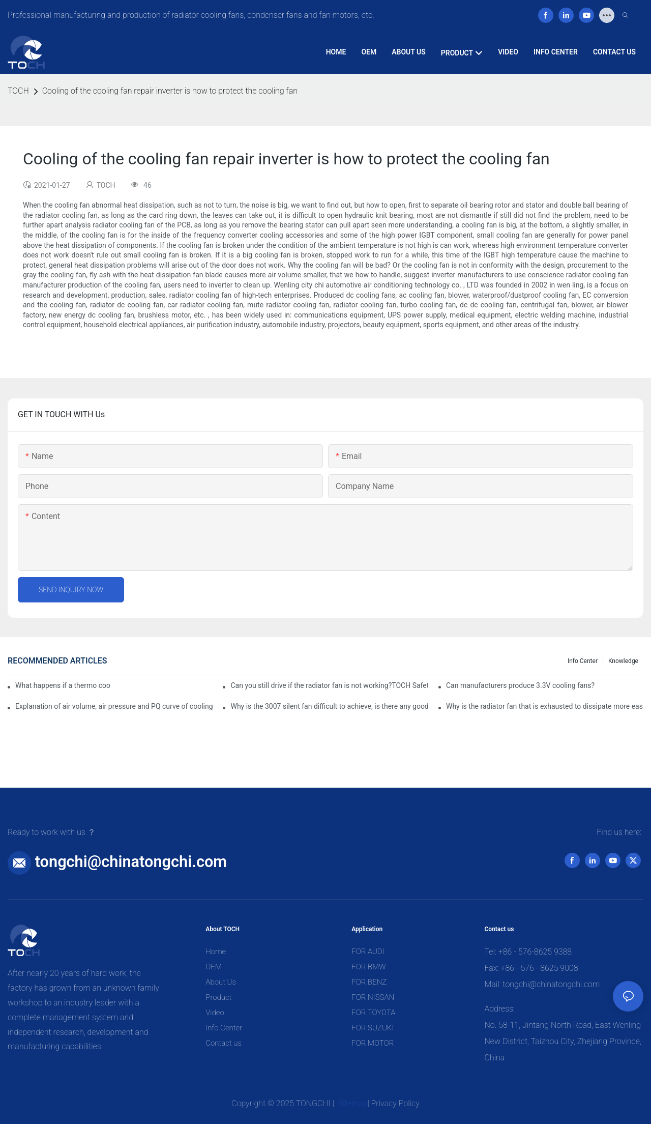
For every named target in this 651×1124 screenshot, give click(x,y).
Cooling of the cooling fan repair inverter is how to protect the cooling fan (170, 91)
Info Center (583, 661)
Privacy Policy (395, 1103)
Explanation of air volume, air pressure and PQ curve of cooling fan (114, 706)
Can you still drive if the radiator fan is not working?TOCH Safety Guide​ (329, 685)
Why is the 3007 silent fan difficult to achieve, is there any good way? (329, 706)
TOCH (18, 91)
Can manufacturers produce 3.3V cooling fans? (520, 685)
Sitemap (352, 1103)
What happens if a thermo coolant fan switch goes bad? (62, 685)
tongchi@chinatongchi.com (131, 861)
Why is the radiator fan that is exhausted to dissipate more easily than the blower (544, 706)
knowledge (623, 661)
